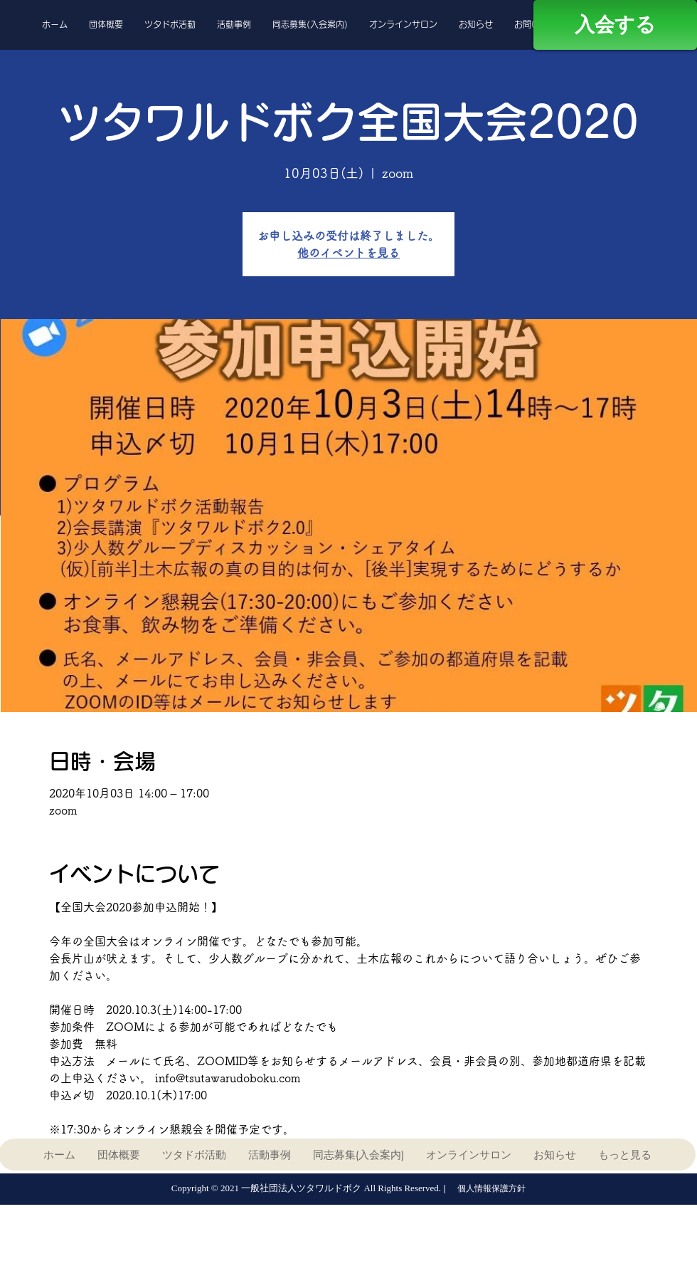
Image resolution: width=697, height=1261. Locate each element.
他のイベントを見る (348, 252)
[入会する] (615, 25)
